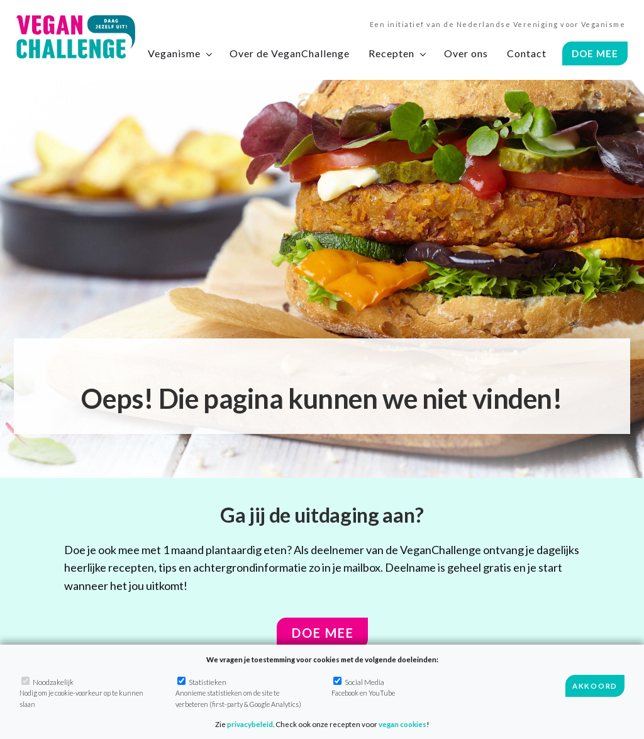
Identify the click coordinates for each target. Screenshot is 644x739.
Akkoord (595, 686)
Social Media (363, 687)
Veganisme (174, 53)
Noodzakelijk (81, 692)
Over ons (466, 53)
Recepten (391, 53)
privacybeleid (250, 724)
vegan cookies (402, 724)
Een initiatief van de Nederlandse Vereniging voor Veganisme (498, 24)
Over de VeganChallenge (290, 53)
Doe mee (323, 632)
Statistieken (238, 692)
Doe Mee (595, 53)
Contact (527, 53)
